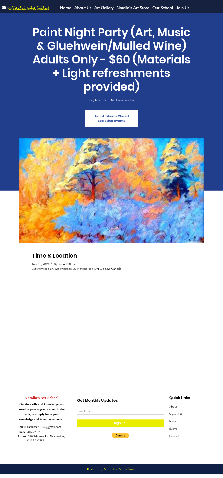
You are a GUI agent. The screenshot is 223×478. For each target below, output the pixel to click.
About (173, 406)
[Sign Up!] (120, 423)
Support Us (176, 414)
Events (173, 428)
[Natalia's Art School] (31, 8)
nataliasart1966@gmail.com (44, 427)
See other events (111, 121)
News (172, 421)
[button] (120, 435)
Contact (174, 436)
